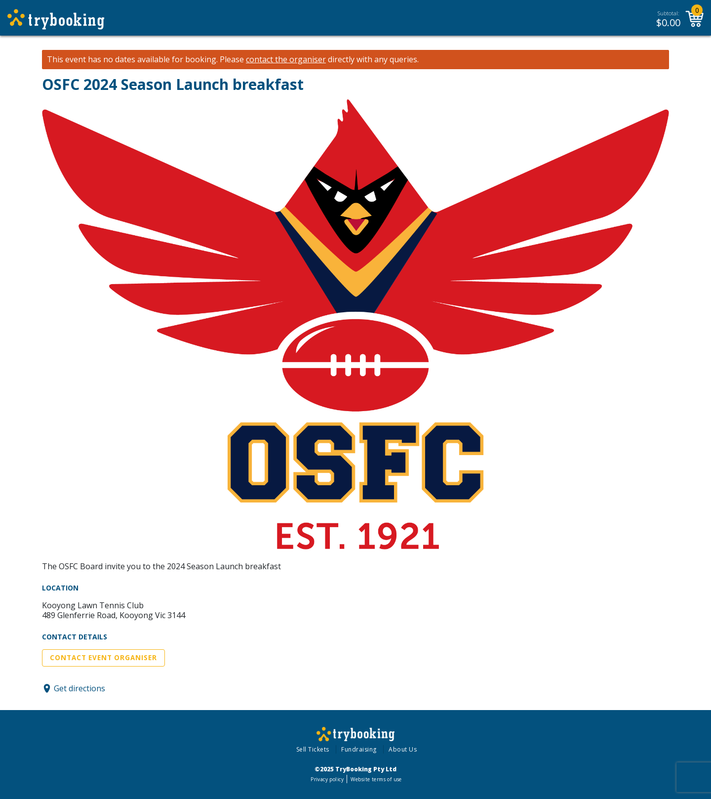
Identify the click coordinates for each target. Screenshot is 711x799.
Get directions (79, 688)
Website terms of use (376, 779)
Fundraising (359, 749)
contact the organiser (286, 59)
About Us (403, 749)
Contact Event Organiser (103, 657)
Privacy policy (327, 779)
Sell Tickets (312, 749)
